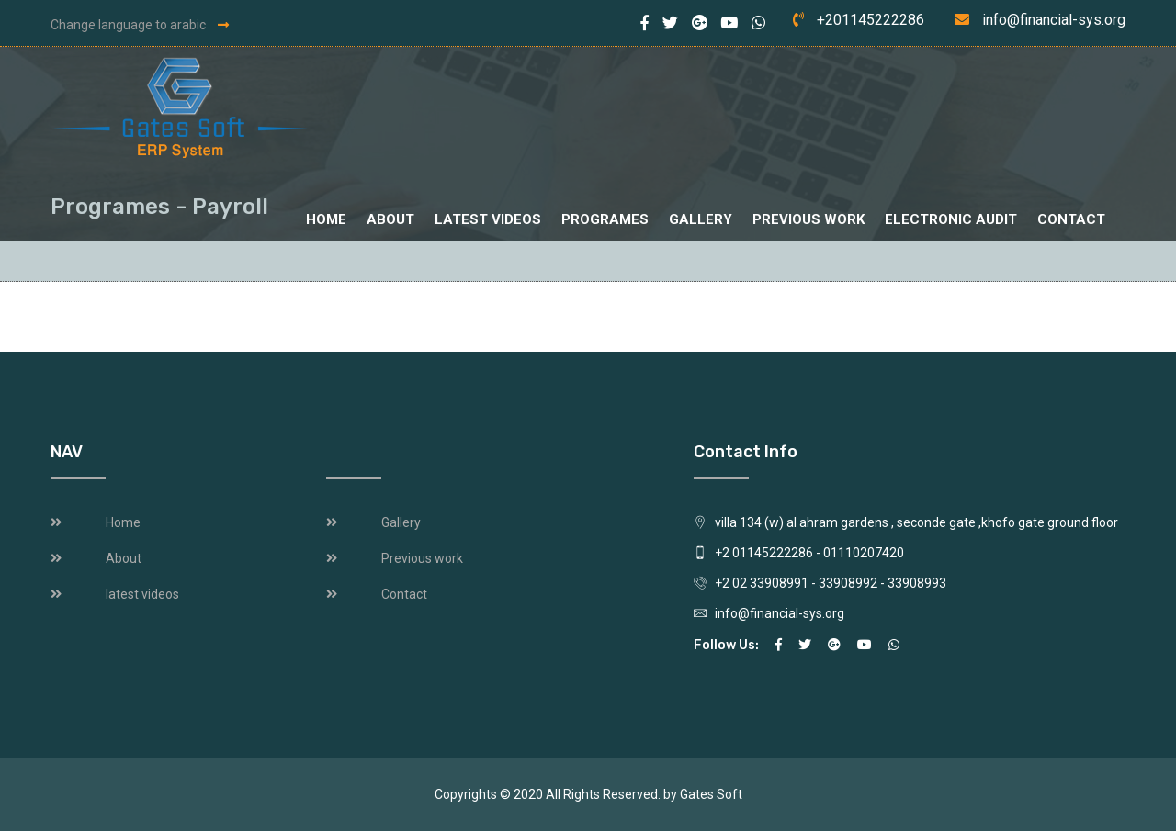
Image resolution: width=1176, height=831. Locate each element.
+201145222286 (870, 19)
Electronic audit (951, 219)
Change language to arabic (140, 24)
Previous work (808, 219)
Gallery (700, 219)
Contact (1071, 219)
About (390, 219)
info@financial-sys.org (1053, 19)
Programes (605, 219)
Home (326, 219)
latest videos (488, 219)
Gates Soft (711, 794)
